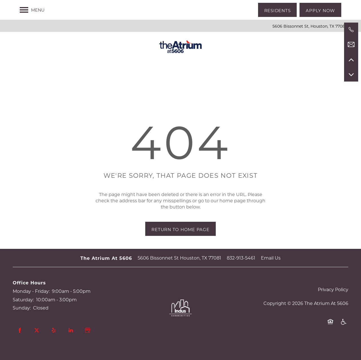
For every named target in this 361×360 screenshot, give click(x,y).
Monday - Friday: (31, 291)
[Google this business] (87, 330)
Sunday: (22, 308)
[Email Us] (351, 45)
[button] (277, 10)
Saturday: (23, 299)
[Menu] (32, 10)
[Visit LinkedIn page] (70, 330)
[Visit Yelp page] (54, 330)
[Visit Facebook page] (20, 330)
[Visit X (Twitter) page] (37, 330)
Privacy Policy (333, 289)
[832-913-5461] (351, 30)
